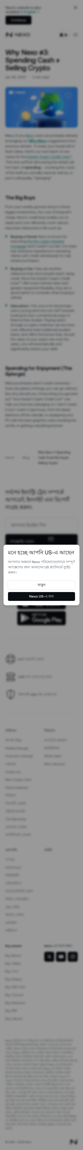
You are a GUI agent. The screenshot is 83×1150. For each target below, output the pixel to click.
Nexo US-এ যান (41, 596)
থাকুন (42, 585)
